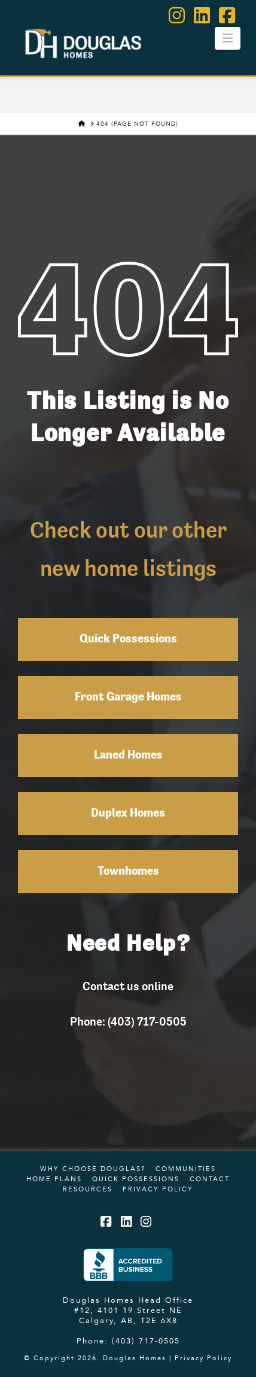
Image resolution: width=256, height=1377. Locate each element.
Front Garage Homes (128, 697)
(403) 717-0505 (146, 1340)
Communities (186, 1168)
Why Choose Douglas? (92, 1168)
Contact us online (128, 986)
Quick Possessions (128, 639)
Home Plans (54, 1179)
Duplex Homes (128, 814)
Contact (210, 1179)
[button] (227, 38)
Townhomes (128, 872)
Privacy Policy (158, 1189)
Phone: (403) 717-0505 (128, 1021)
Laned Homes (128, 756)
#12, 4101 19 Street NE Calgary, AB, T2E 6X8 (128, 1315)
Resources (87, 1189)
